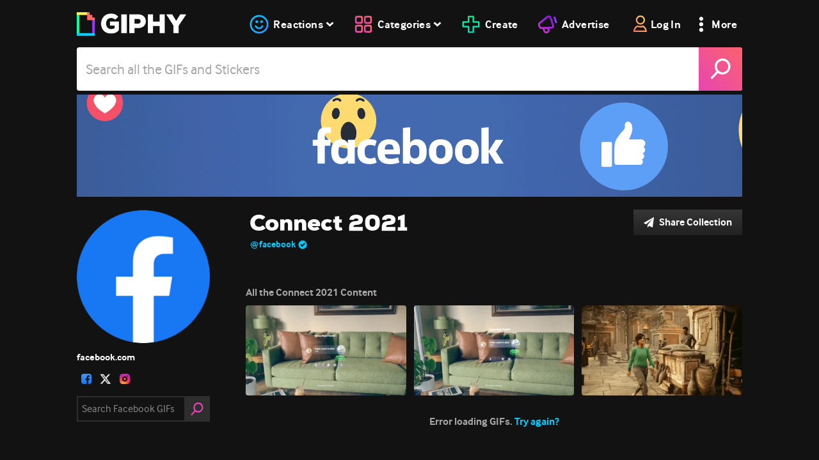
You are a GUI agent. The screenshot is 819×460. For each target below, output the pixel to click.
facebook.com (106, 357)
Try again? (536, 421)
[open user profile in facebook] (86, 378)
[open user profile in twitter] (105, 378)
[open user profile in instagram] (124, 378)
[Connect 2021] (409, 146)
